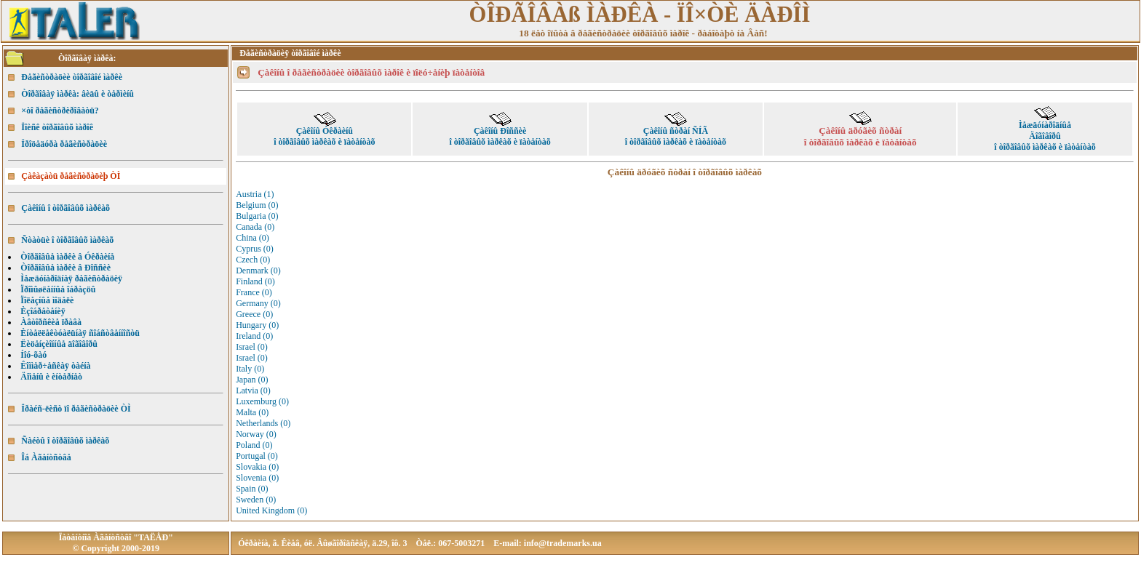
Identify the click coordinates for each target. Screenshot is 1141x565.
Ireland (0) (254, 336)
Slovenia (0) (257, 478)
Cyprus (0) (255, 249)
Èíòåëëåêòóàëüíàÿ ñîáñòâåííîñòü (80, 333)
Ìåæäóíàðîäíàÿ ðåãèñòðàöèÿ (71, 278)
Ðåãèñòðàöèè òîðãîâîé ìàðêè (71, 77)
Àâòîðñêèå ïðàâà (51, 322)
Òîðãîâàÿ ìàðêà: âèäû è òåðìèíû (77, 94)
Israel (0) (252, 347)
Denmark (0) (258, 270)
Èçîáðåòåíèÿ (42, 311)
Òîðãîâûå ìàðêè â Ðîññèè (65, 268)
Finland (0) (255, 281)
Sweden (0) (256, 499)
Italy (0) (250, 369)
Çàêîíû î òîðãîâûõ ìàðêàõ (65, 208)
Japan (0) (252, 379)
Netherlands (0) (263, 423)
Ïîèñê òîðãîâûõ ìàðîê (57, 127)
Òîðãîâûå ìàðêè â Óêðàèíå (67, 257)
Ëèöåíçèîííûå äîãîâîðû (59, 344)
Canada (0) (255, 227)
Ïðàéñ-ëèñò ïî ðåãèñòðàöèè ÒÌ (75, 409)
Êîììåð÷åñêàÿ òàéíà (55, 366)
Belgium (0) (257, 205)
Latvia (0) (253, 390)
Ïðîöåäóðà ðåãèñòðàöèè (64, 144)
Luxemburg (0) (262, 401)
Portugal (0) (257, 456)
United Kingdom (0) (271, 510)
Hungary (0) (257, 325)
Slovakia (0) (257, 467)
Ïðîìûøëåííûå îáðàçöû (57, 289)
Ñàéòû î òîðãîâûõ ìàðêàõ (65, 441)
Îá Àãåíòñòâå (46, 457)
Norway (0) (256, 434)
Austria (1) (255, 194)
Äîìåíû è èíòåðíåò (51, 377)
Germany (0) (258, 303)
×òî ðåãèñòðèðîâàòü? (60, 110)
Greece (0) (254, 314)
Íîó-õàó (33, 355)
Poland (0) (254, 445)
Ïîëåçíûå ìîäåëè (46, 300)
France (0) (254, 292)
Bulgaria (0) (257, 216)
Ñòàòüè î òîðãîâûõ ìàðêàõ (67, 240)
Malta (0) (252, 412)
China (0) (252, 238)
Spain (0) (252, 489)
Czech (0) (253, 260)
